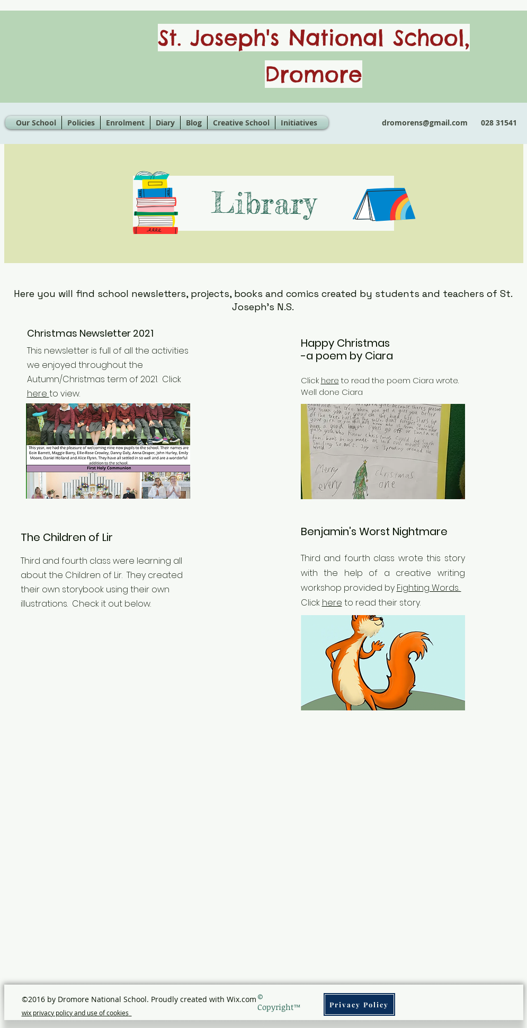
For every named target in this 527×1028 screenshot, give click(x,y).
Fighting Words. (429, 588)
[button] (241, 122)
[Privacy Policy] (359, 1004)
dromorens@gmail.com (425, 123)
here (38, 393)
